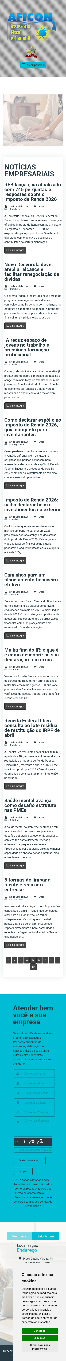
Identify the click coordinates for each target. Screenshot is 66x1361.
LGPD (47, 1193)
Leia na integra (15, 250)
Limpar (23, 1171)
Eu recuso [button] (39, 1338)
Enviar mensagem (29, 1160)
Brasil (41, 206)
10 (33, 966)
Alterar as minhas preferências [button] (39, 1347)
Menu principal (33, 65)
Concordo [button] (39, 1330)
